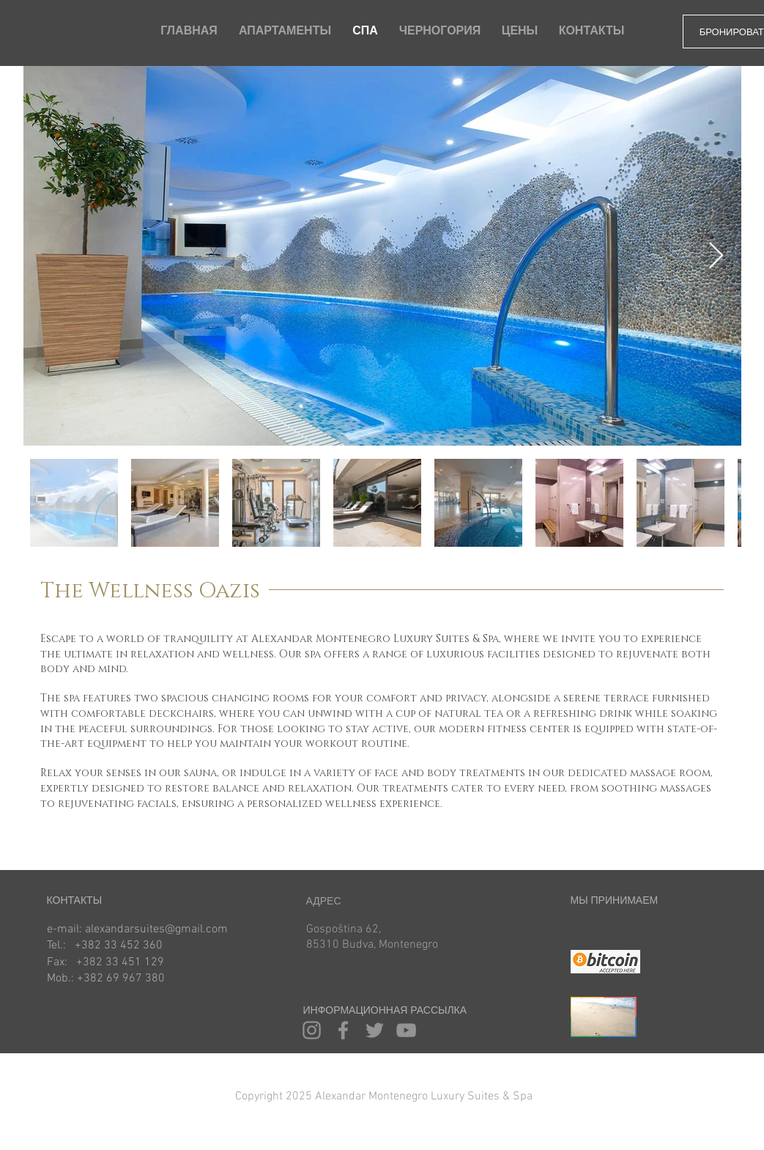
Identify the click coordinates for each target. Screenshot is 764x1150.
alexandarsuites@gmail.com (156, 929)
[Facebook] (343, 1030)
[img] (588, 934)
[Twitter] (375, 1030)
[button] (369, 1097)
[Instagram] (312, 1030)
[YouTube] (406, 1030)
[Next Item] (716, 256)
